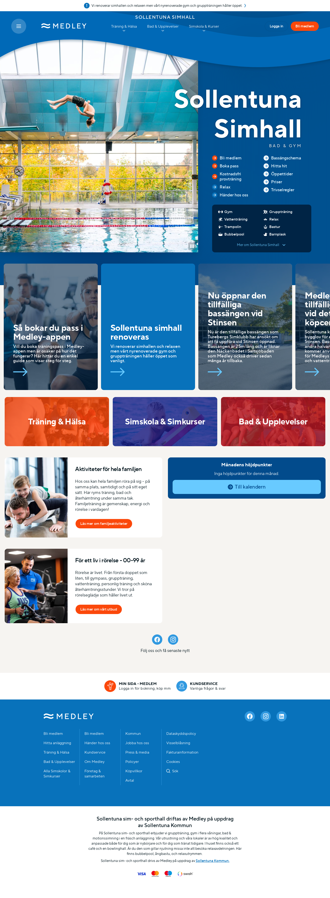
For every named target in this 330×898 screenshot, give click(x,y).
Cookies (173, 761)
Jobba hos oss (137, 743)
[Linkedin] (281, 716)
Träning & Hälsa (56, 752)
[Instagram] (173, 639)
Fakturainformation (182, 752)
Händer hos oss (97, 743)
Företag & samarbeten (94, 774)
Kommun (133, 733)
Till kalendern (250, 487)
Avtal (129, 780)
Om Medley (94, 761)
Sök (175, 771)
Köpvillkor (133, 771)
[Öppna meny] (18, 26)
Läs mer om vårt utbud (98, 609)
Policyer (132, 761)
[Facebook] (157, 639)
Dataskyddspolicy (181, 733)
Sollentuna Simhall (165, 17)
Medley (69, 716)
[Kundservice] (201, 686)
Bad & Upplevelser (59, 761)
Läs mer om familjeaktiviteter (103, 523)
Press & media (137, 752)
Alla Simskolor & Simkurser (57, 774)
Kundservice (94, 752)
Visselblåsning (178, 743)
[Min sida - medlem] (137, 686)
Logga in (276, 26)
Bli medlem (304, 26)
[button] (192, 246)
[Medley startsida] (59, 26)
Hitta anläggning (57, 743)
